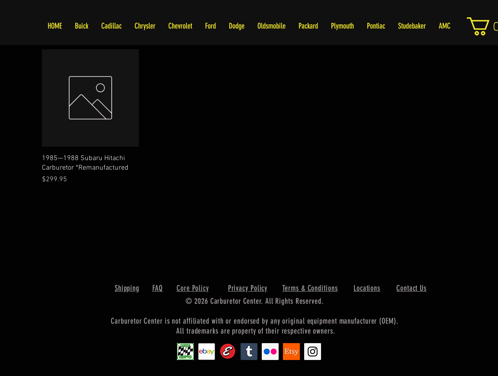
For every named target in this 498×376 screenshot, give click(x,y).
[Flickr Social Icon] (270, 351)
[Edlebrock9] (227, 351)
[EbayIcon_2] (206, 351)
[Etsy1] (291, 351)
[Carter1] (185, 351)
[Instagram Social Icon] (312, 351)
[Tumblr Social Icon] (249, 351)
